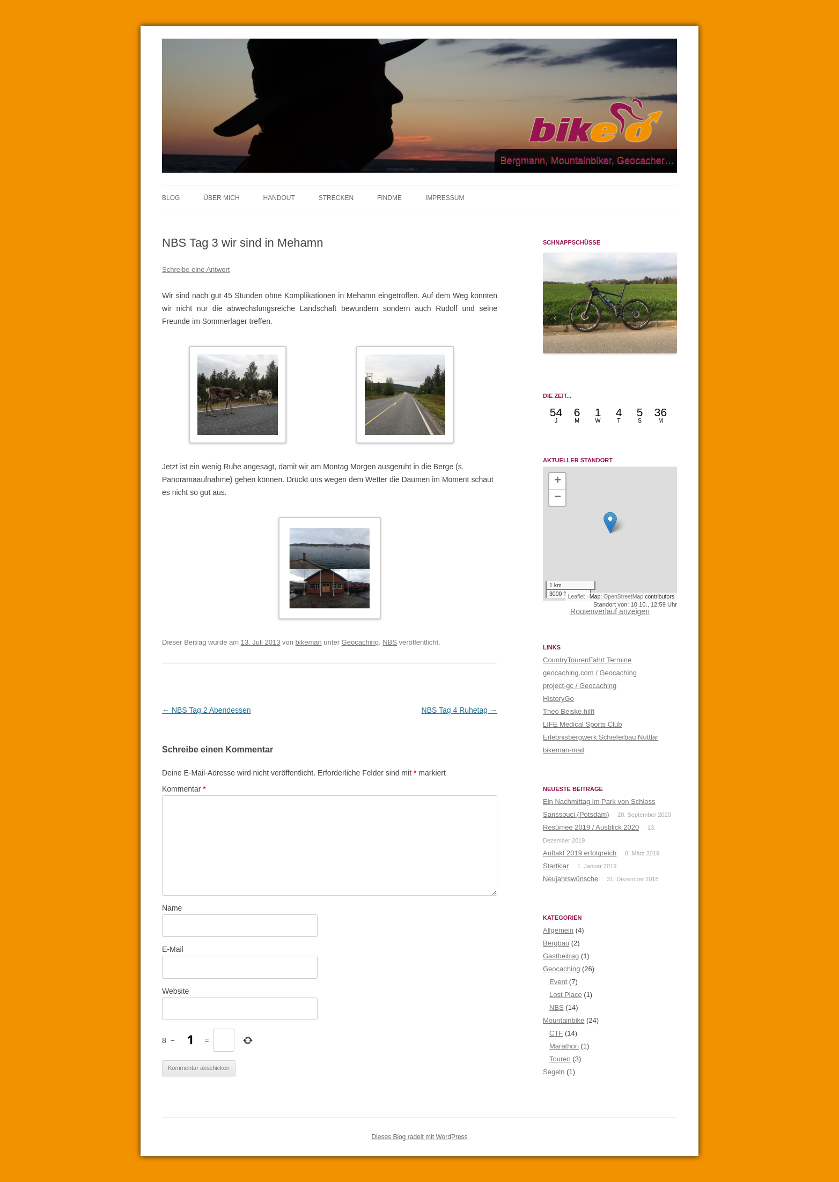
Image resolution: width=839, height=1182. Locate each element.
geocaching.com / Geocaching (590, 673)
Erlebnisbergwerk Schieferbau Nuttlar (600, 737)
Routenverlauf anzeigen (610, 611)
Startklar (556, 866)
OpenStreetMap (623, 596)
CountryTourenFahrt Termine (587, 660)
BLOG (171, 198)
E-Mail (172, 949)
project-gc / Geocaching (579, 686)
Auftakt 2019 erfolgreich (579, 853)
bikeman (309, 642)
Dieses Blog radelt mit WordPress (419, 1137)
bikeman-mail (563, 750)
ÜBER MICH (221, 198)
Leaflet (576, 596)
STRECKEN (336, 198)
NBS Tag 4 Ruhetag (459, 710)
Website (175, 991)
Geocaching (360, 642)
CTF (556, 1033)
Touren (560, 1059)
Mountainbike (563, 1020)
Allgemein (558, 930)
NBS (389, 642)
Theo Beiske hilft (568, 711)
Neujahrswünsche (570, 879)
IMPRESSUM (445, 198)
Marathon (564, 1046)
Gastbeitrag (561, 956)
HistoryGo (558, 699)
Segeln (553, 1072)
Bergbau (556, 943)
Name (172, 908)
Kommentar (184, 789)
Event (558, 982)
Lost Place (565, 995)
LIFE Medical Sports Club (582, 724)
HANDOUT (279, 198)
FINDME (389, 198)
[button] (610, 523)
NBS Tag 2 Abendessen (206, 710)
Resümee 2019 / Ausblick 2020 (591, 827)
